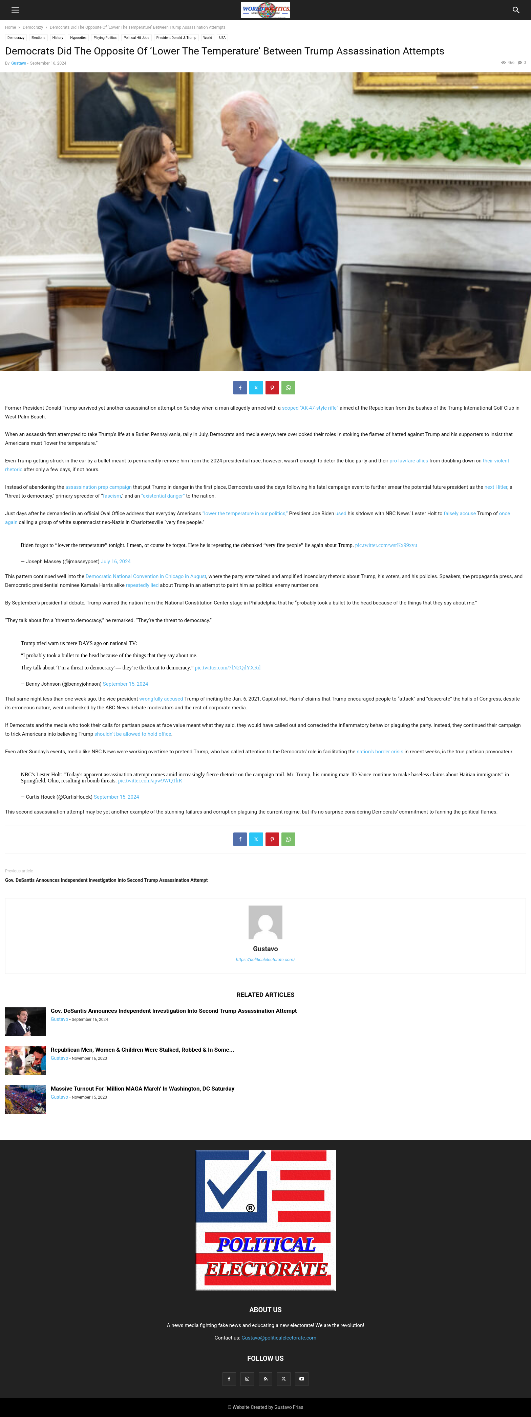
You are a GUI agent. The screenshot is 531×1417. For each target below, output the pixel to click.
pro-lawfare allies (408, 461)
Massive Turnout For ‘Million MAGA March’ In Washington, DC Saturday (142, 1088)
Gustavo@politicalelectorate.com (278, 1338)
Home (10, 27)
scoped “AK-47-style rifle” (310, 408)
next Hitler (496, 487)
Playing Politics (104, 38)
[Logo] (265, 1289)
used (340, 513)
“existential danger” (163, 496)
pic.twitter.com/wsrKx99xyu (386, 545)
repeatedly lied (142, 585)
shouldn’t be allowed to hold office (132, 734)
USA (222, 38)
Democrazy (33, 27)
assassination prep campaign (98, 487)
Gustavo (18, 63)
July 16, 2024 (116, 561)
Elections (38, 38)
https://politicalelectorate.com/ (265, 959)
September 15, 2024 (125, 684)
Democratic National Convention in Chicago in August (146, 576)
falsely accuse (460, 513)
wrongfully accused (161, 699)
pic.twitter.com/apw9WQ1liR (150, 780)
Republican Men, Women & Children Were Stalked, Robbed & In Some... (142, 1049)
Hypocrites (78, 38)
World (208, 38)
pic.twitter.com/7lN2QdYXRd (227, 667)
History (57, 38)
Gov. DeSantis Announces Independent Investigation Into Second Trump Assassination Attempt (106, 880)
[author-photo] (265, 939)
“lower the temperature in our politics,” (245, 513)
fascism (112, 496)
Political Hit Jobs (136, 38)
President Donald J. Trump (176, 38)
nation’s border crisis (380, 752)
